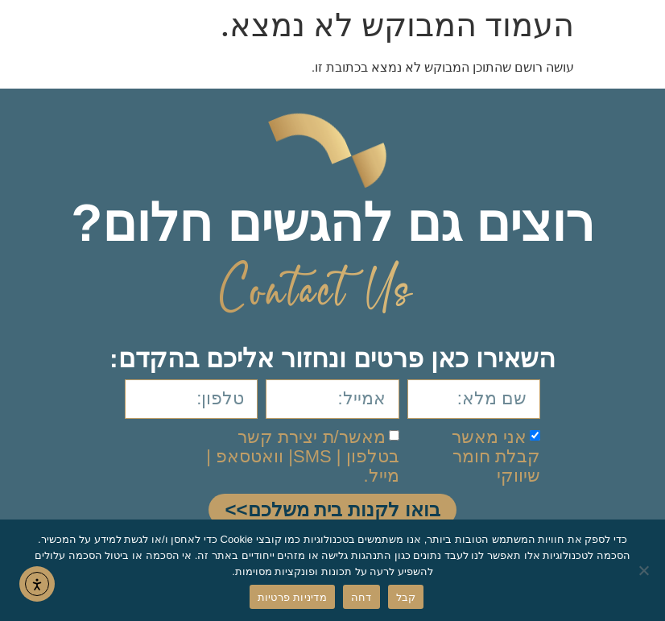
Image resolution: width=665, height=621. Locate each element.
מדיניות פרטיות (292, 597)
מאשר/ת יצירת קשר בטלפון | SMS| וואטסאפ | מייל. (302, 455)
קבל (406, 597)
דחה (361, 597)
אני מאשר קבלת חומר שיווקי (496, 455)
